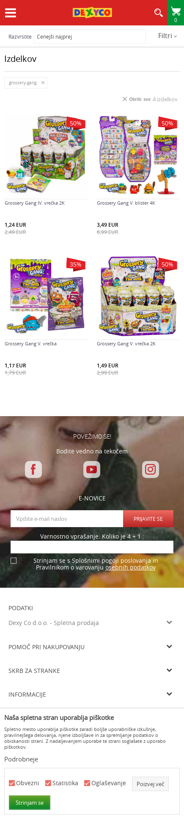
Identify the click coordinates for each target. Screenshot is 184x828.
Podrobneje (21, 759)
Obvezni (27, 783)
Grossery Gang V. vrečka (31, 344)
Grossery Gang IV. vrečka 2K (35, 203)
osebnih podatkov (130, 567)
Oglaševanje (108, 783)
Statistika (65, 783)
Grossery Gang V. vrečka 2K (126, 344)
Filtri (167, 35)
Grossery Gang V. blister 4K (126, 203)
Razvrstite (20, 36)
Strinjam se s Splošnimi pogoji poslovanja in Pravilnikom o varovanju (95, 564)
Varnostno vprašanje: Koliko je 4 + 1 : (92, 536)
